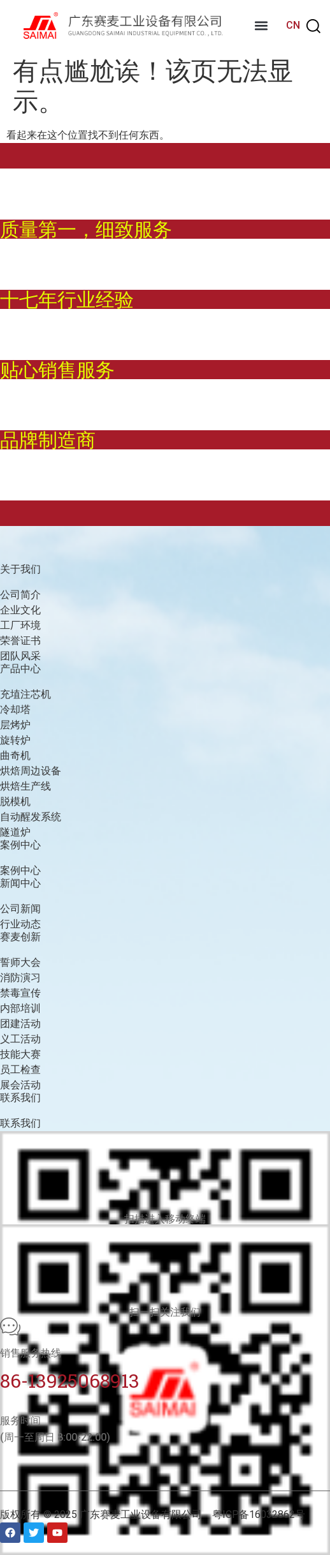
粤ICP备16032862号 (258, 1514)
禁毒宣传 (20, 993)
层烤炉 (15, 725)
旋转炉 (15, 740)
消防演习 (20, 978)
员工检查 (20, 1069)
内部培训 (20, 1008)
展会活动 (20, 1085)
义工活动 (20, 1039)
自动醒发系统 (30, 817)
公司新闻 (20, 909)
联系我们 (20, 1123)
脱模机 (15, 801)
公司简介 (20, 595)
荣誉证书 (20, 641)
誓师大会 (20, 962)
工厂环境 (20, 625)
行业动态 (20, 924)
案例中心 (20, 870)
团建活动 (20, 1024)
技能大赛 (20, 1054)
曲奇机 (15, 755)
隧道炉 (15, 832)
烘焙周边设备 (30, 771)
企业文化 (20, 610)
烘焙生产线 (25, 786)
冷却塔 (15, 709)
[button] (261, 25)
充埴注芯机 (25, 694)
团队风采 (20, 656)
